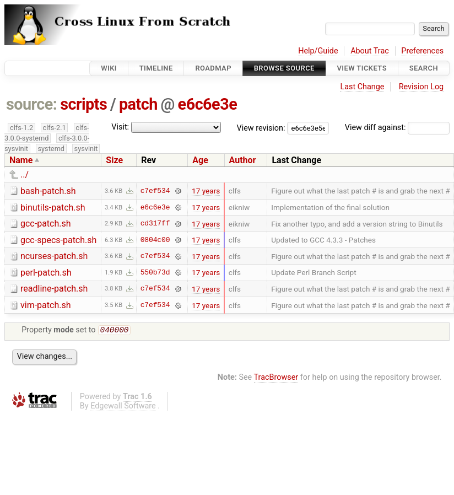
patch (138, 104)
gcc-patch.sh (45, 223)
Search (423, 68)
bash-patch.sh (48, 191)
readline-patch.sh (54, 288)
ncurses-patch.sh (54, 256)
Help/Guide (318, 51)
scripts (83, 104)
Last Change (362, 87)
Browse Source (284, 68)
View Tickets (362, 68)
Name (21, 160)
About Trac (369, 51)
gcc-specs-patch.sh (58, 240)
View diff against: (397, 127)
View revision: (261, 127)
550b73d (155, 272)
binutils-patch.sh (52, 207)
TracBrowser (276, 378)
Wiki (109, 68)
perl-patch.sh (46, 272)
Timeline (156, 68)
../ (24, 174)
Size (114, 160)
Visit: (120, 127)
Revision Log (421, 87)
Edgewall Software (123, 407)
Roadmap (213, 68)
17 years (206, 190)
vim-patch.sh (45, 305)
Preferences (422, 51)
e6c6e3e (207, 104)
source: (31, 104)
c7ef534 (155, 191)
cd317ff (155, 224)
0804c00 (155, 240)
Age (200, 160)
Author (242, 160)
